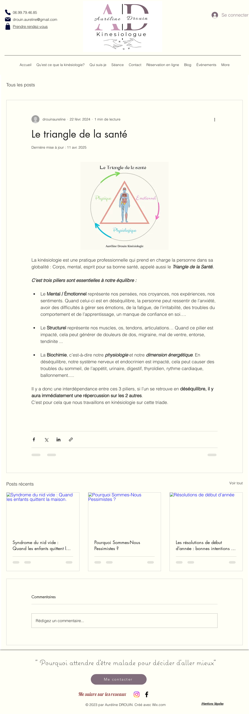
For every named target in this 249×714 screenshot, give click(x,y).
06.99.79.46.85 (25, 12)
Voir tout (236, 483)
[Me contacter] (119, 679)
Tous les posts (20, 85)
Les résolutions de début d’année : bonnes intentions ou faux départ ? (206, 545)
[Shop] (8, 26)
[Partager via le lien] (70, 439)
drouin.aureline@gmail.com (35, 19)
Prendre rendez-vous (30, 26)
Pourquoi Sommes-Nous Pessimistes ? (117, 545)
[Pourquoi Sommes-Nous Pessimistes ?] (124, 513)
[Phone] (8, 12)
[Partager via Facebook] (33, 439)
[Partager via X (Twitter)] (46, 439)
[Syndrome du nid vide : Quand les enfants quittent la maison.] (43, 513)
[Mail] (8, 19)
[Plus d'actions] (215, 119)
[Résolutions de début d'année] (206, 513)
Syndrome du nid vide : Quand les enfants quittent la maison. (41, 545)
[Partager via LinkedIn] (58, 439)
